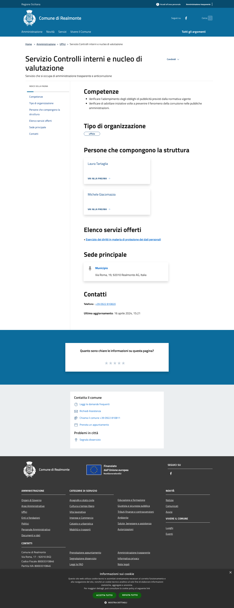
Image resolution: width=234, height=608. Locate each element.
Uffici (63, 44)
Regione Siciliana (30, 4)
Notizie (170, 500)
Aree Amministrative (33, 506)
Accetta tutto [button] (104, 595)
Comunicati (172, 506)
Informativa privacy (128, 558)
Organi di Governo (31, 500)
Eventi (169, 534)
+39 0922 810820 (105, 304)
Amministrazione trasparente (134, 552)
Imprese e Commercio (81, 518)
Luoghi (169, 528)
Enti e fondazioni (30, 518)
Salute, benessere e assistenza (134, 523)
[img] (62, 85)
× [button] (230, 572)
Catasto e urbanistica (81, 524)
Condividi (173, 59)
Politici (25, 524)
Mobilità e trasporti (80, 529)
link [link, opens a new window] (148, 588)
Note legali (124, 564)
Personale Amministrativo (35, 529)
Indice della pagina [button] (38, 86)
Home (28, 44)
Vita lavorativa (78, 512)
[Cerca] (209, 18)
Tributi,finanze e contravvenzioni (136, 512)
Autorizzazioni (125, 529)
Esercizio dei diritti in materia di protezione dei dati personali (123, 239)
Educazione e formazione (131, 500)
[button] (117, 602)
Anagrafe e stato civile (82, 500)
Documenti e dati (30, 535)
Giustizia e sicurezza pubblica (134, 506)
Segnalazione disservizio (83, 558)
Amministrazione (46, 44)
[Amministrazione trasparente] (198, 4)
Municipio (101, 268)
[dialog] (117, 588)
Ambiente (123, 517)
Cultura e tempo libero (82, 506)
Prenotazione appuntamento (85, 552)
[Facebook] (179, 18)
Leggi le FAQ (76, 564)
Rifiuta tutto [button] (130, 595)
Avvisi (169, 512)
